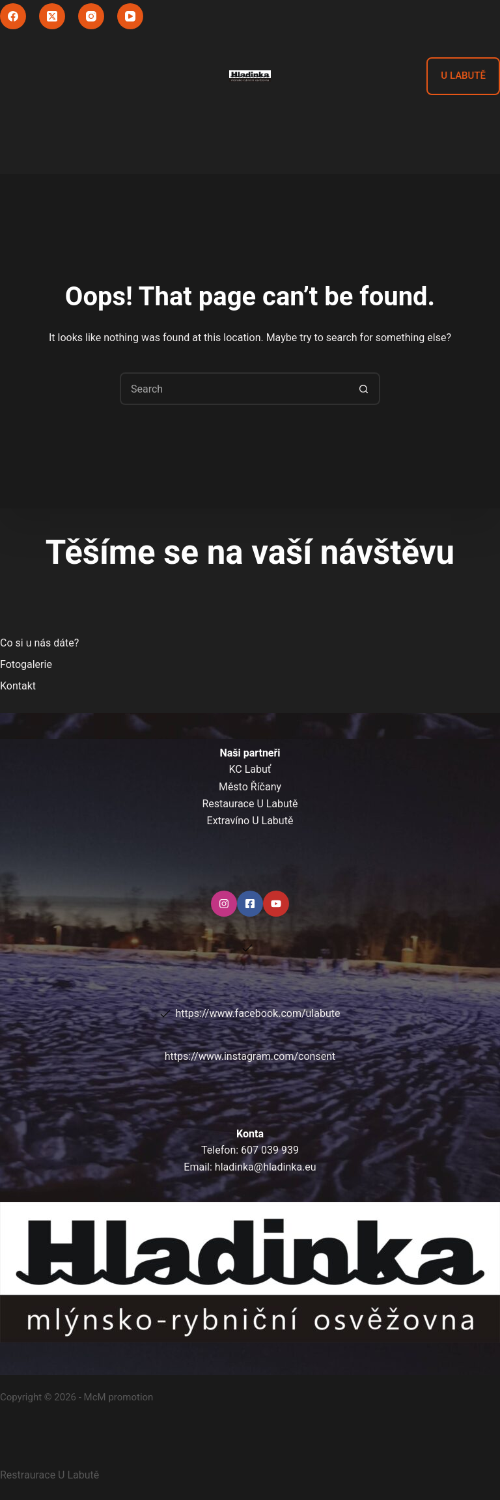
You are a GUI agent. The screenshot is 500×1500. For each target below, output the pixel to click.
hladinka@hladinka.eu (265, 1167)
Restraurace (49, 1475)
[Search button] (364, 388)
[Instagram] (91, 16)
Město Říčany (250, 787)
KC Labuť (250, 769)
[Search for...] (234, 388)
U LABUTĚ (463, 75)
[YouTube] (130, 16)
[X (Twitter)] (52, 16)
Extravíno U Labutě (250, 820)
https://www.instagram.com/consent (250, 1056)
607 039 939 (270, 1150)
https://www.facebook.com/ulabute (258, 1013)
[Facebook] (13, 16)
